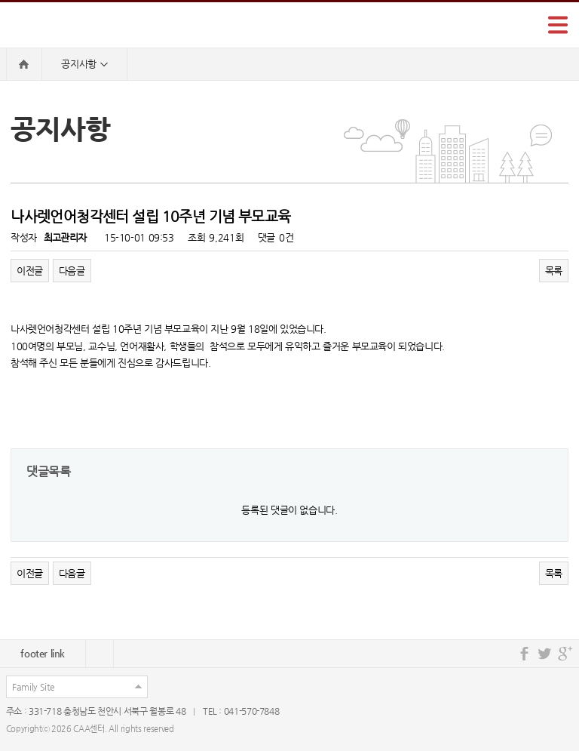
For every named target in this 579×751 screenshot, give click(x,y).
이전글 (30, 270)
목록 (553, 270)
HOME (24, 64)
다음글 (72, 270)
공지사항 (84, 64)
